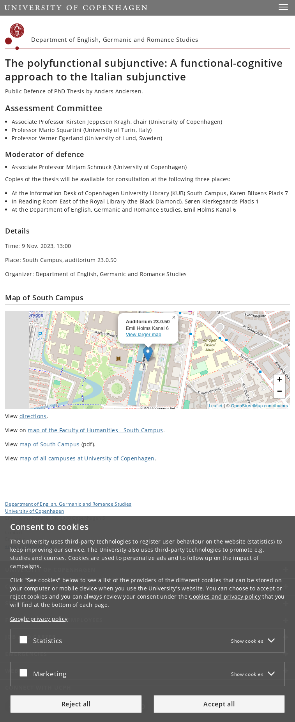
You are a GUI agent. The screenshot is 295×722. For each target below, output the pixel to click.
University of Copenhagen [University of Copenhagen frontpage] (34, 511)
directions (33, 416)
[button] (283, 7)
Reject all (76, 704)
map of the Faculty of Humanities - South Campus (95, 430)
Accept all (219, 704)
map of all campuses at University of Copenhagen (87, 458)
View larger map (143, 334)
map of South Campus (49, 444)
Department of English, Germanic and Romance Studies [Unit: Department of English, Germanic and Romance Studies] (68, 504)
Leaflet (216, 405)
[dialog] (147, 619)
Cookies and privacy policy (225, 596)
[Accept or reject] (25, 639)
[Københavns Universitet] (15, 36)
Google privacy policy (38, 618)
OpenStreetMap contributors (259, 405)
